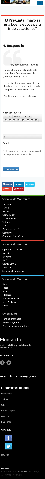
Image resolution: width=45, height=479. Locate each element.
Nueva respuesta (12, 112)
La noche (7, 267)
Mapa (5, 225)
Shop (4, 284)
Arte (4, 291)
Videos (6, 222)
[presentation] (5, 116)
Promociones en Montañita (16, 326)
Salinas (4, 399)
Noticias (6, 253)
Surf (4, 260)
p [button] (4, 137)
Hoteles (6, 204)
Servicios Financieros (13, 271)
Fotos (5, 287)
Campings (7, 232)
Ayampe (5, 416)
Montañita (23, 199)
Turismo (6, 207)
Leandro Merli (22, 472)
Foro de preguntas (11, 318)
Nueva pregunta (10, 322)
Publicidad (5, 469)
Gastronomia (9, 263)
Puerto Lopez (8, 410)
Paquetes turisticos (12, 229)
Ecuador (5, 455)
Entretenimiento (11, 298)
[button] (5, 116)
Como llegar (8, 214)
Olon (3, 404)
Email (6, 143)
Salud (5, 305)
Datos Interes (9, 218)
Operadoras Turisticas (13, 249)
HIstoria (6, 294)
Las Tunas (6, 421)
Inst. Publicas (9, 302)
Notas (5, 211)
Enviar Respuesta (11, 169)
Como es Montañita (12, 236)
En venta (6, 256)
